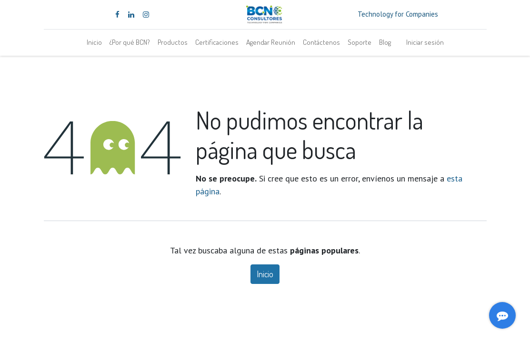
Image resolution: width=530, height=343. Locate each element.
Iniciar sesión (425, 42)
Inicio (265, 274)
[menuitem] (94, 42)
